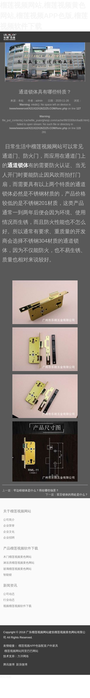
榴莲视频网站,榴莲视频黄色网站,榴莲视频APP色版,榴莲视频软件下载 (44, 15)
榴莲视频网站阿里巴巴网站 (21, 651)
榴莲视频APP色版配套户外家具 (38, 645)
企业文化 (9, 531)
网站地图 (5, 677)
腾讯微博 (9, 664)
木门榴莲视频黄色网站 (17, 556)
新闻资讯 (10, 585)
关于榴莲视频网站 (17, 511)
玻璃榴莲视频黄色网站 (17, 568)
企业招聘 (9, 537)
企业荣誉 (9, 525)
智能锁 (7, 574)
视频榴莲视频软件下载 (17, 606)
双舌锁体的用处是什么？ (72, 494)
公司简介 (9, 519)
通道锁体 (17, 165)
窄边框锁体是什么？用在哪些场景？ (36, 490)
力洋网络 (23, 656)
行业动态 (9, 599)
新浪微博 (21, 664)
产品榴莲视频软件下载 (20, 548)
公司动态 (9, 594)
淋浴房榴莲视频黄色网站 (18, 562)
